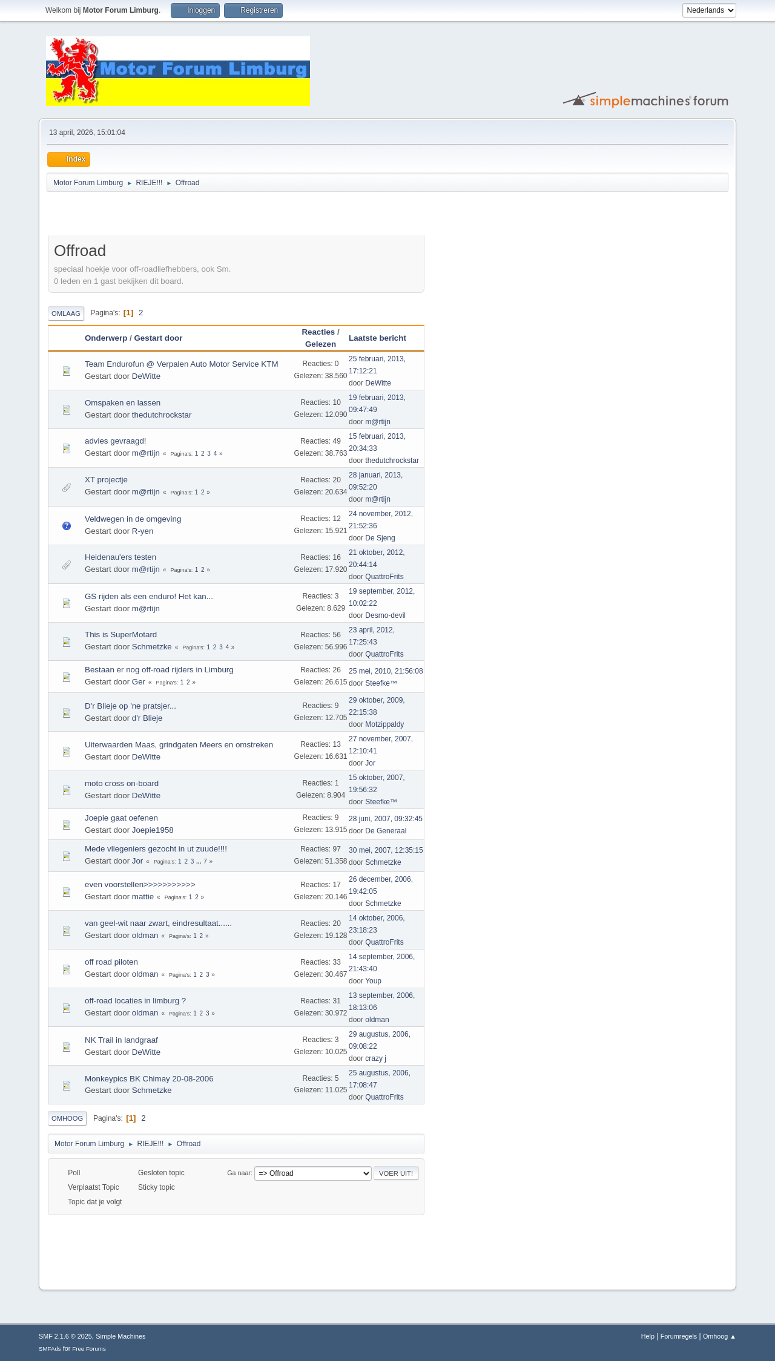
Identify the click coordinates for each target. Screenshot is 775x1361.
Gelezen (320, 344)
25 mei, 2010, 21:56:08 (386, 671)
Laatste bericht (383, 338)
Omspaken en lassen (122, 402)
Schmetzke (152, 646)
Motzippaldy (384, 724)
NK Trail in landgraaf (121, 1040)
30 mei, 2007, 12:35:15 (386, 850)
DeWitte (146, 376)
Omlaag (66, 313)
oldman (145, 935)
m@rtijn (377, 422)
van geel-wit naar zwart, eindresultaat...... (158, 923)
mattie (143, 896)
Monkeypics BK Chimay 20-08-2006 (149, 1078)
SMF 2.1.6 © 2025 (65, 1336)
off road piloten (111, 961)
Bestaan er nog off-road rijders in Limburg (159, 669)
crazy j (375, 1058)
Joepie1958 (153, 830)
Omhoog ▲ (719, 1336)
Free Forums (89, 1348)
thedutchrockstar (162, 414)
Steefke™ (381, 683)
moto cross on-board (122, 783)
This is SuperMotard (121, 634)
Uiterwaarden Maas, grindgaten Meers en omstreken (179, 744)
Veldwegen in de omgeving (133, 518)
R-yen (143, 531)
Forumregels (679, 1336)
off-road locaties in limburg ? (135, 1000)
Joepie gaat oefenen (121, 817)
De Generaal (385, 831)
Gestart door (158, 338)
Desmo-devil (385, 615)
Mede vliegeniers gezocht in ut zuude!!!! (156, 848)
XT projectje (106, 479)
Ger (138, 681)
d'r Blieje (147, 718)
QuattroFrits (384, 576)
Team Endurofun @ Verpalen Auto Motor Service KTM (182, 364)
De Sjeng (380, 538)
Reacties (318, 331)
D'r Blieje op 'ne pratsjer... (130, 705)
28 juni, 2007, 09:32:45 (386, 819)
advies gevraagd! (116, 440)
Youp (373, 981)
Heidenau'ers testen (120, 557)
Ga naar (239, 1172)
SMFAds (50, 1348)
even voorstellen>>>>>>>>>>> (140, 884)
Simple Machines (120, 1336)
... (199, 861)
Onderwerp (106, 338)
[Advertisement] (189, 215)
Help (648, 1336)
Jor (370, 763)
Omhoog (67, 1118)
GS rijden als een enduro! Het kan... (149, 596)
